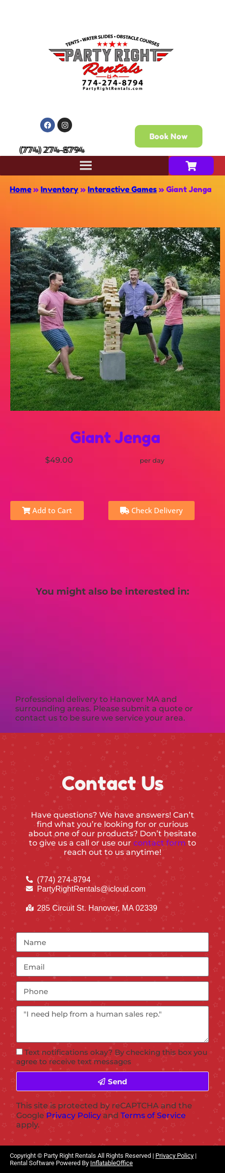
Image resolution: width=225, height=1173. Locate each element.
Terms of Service (153, 1115)
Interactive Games (122, 189)
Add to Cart (47, 510)
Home (20, 189)
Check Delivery (151, 510)
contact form (159, 843)
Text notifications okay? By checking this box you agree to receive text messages (111, 1057)
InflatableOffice (111, 1163)
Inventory (59, 189)
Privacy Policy (73, 1115)
